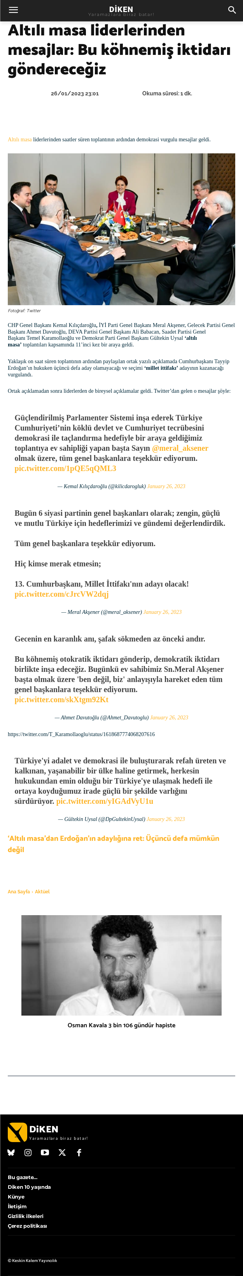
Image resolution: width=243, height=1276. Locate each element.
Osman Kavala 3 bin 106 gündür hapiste (121, 1025)
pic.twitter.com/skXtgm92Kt (61, 699)
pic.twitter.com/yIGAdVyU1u (105, 801)
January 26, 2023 (166, 486)
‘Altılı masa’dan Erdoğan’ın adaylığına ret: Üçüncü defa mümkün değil (113, 844)
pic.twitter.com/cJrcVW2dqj (62, 594)
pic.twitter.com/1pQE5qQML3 (65, 468)
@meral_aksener (180, 448)
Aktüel (42, 892)
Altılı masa (20, 139)
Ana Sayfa (19, 892)
